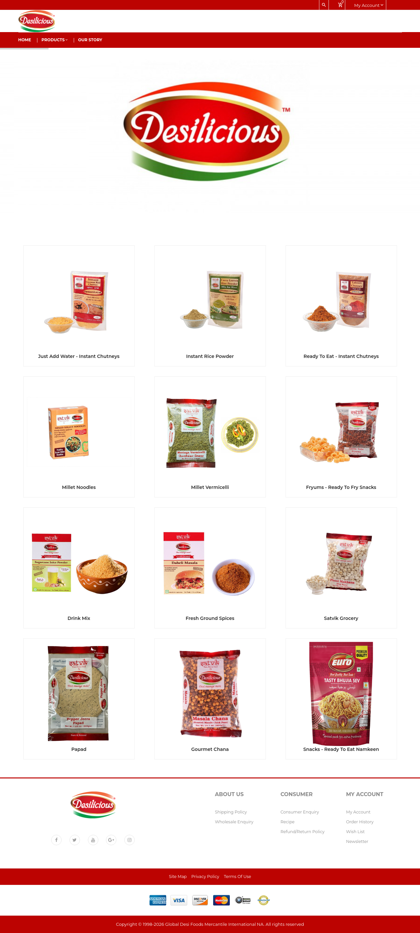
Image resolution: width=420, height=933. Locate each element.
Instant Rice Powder (210, 356)
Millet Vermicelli (210, 487)
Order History (360, 821)
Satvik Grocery (341, 618)
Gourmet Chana (210, 749)
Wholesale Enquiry (234, 821)
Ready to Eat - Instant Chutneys (341, 356)
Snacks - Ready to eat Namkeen (341, 749)
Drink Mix (79, 618)
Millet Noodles (79, 487)
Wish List (355, 831)
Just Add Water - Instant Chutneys (78, 356)
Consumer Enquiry (300, 812)
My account (368, 5)
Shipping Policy (231, 812)
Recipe (288, 821)
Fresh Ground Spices (210, 618)
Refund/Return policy (303, 831)
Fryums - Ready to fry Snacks (341, 487)
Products (55, 39)
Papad (78, 749)
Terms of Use (237, 876)
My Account (358, 812)
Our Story (90, 39)
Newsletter (357, 841)
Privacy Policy (205, 876)
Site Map (178, 876)
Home (24, 39)
